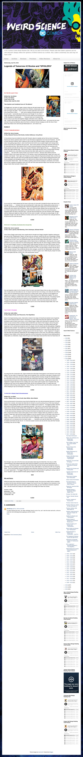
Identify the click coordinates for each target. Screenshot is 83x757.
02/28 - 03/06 (70, 566)
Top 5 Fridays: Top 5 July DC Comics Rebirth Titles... (72, 443)
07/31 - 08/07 (70, 403)
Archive (14, 59)
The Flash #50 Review (71, 435)
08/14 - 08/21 (70, 399)
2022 (66, 346)
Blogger (51, 752)
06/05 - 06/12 (70, 419)
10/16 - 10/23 (70, 380)
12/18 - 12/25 (70, 362)
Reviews (23, 59)
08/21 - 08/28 (70, 397)
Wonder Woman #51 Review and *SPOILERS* (71, 448)
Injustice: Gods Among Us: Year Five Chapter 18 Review (72, 513)
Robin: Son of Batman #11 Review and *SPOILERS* (72, 439)
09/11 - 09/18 (70, 391)
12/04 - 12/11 (70, 366)
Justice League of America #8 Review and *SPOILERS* (73, 291)
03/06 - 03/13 (70, 564)
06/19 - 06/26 (70, 415)
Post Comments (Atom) (16, 534)
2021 (66, 348)
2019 (66, 352)
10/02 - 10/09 (70, 385)
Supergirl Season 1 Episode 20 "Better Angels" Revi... (71, 491)
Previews (33, 59)
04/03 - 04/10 (70, 555)
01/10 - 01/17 (70, 580)
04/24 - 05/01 (70, 432)
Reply (8, 513)
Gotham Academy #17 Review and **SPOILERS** (71, 525)
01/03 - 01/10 (70, 582)
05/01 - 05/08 (70, 430)
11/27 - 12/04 (70, 368)
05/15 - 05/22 (70, 425)
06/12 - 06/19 (70, 417)
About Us (56, 59)
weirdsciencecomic (79, 97)
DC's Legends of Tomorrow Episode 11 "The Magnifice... (71, 545)
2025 (66, 340)
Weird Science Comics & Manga (70, 97)
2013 (66, 589)
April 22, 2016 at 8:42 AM (18, 508)
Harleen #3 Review (73, 263)
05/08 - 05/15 (70, 427)
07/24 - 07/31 (70, 405)
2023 (66, 344)
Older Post (57, 532)
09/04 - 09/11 (70, 393)
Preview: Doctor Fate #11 (72, 502)
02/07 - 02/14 (70, 572)
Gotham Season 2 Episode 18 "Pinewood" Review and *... (72, 520)
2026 (66, 338)
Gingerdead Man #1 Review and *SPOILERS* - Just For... (72, 533)
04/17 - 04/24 (70, 434)
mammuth (40, 752)
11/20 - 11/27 (70, 370)
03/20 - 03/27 (70, 560)
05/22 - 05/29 (70, 423)
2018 (66, 354)
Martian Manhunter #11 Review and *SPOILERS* (71, 453)
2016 (66, 358)
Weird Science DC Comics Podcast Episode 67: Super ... (72, 550)
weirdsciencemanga (79, 124)
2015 (66, 585)
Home (6, 59)
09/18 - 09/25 (70, 389)
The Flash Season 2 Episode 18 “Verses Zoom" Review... (71, 483)
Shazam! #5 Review (74, 229)
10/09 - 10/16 (70, 382)
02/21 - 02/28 (70, 568)
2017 (66, 356)
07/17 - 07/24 (70, 407)
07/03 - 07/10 (70, 411)
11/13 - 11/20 (70, 372)
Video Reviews (44, 59)
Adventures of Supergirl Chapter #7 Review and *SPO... (72, 541)
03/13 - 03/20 (70, 562)
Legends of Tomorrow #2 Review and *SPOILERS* (72, 473)
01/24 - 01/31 (70, 576)
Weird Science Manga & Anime (70, 124)
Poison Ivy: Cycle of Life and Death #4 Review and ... (71, 465)
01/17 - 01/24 (70, 578)
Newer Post (7, 532)
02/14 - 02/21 (70, 570)
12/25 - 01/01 (70, 360)
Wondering (9, 508)
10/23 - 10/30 (70, 378)
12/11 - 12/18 (70, 364)
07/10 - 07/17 (70, 409)
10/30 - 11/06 (70, 376)
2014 (66, 587)
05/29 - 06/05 (70, 421)
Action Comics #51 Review (72, 479)
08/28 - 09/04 (70, 395)
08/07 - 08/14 (70, 401)
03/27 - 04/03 (70, 557)
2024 (66, 342)
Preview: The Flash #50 (71, 494)
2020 (66, 350)
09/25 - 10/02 (70, 387)
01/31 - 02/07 (70, 574)
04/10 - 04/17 (70, 553)
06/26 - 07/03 (70, 413)
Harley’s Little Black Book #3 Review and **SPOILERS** (72, 457)
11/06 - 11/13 (70, 374)
